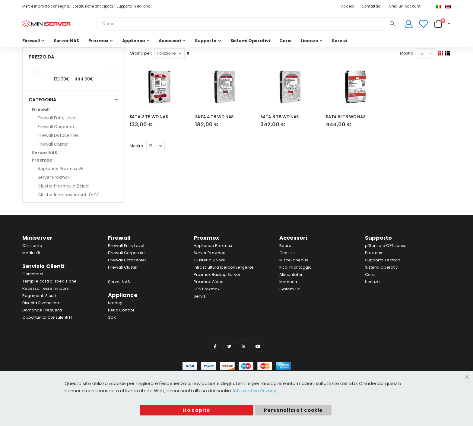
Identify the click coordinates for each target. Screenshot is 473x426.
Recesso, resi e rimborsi (46, 288)
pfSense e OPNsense (386, 245)
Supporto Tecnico (382, 260)
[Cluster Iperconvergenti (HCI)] (77, 194)
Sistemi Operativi (381, 267)
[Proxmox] (74, 160)
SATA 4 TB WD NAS (215, 116)
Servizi (200, 296)
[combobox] (247, 23)
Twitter (229, 346)
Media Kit (31, 253)
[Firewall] (74, 109)
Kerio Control (121, 310)
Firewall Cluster (123, 267)
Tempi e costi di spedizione (49, 281)
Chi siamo (32, 245)
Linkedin (244, 346)
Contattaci (372, 6)
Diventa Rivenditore (41, 303)
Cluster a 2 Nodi (209, 260)
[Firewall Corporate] (77, 126)
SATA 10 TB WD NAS (346, 116)
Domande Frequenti (42, 310)
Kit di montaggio (295, 267)
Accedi (347, 6)
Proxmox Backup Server (217, 274)
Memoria (288, 282)
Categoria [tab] (74, 99)
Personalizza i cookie (293, 410)
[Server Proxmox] (77, 177)
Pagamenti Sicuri (39, 295)
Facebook (215, 346)
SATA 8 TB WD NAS (280, 116)
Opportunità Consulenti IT (47, 317)
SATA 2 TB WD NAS (150, 116)
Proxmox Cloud (209, 282)
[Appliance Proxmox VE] (77, 168)
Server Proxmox (209, 253)
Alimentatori (291, 274)
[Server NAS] (74, 152)
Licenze (372, 282)
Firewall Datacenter (127, 260)
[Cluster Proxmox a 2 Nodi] (77, 186)
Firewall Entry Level (126, 245)
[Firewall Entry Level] (77, 117)
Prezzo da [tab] (74, 57)
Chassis (287, 253)
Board (285, 245)
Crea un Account (405, 6)
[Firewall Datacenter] (77, 135)
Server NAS (119, 282)
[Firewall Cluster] (77, 144)
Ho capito (196, 410)
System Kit (289, 289)
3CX (112, 317)
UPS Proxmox (206, 289)
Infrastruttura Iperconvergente (224, 267)
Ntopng (115, 303)
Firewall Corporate (126, 253)
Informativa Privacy (254, 390)
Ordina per (141, 53)
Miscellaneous (293, 260)
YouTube (258, 346)
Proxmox (373, 253)
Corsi (370, 274)
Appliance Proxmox (213, 245)
